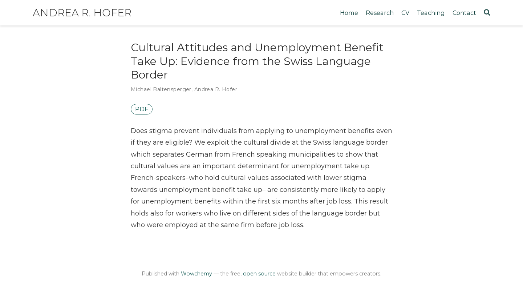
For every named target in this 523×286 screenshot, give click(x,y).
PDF (142, 109)
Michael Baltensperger (161, 89)
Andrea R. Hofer (82, 13)
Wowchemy (196, 273)
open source (259, 273)
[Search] (487, 13)
